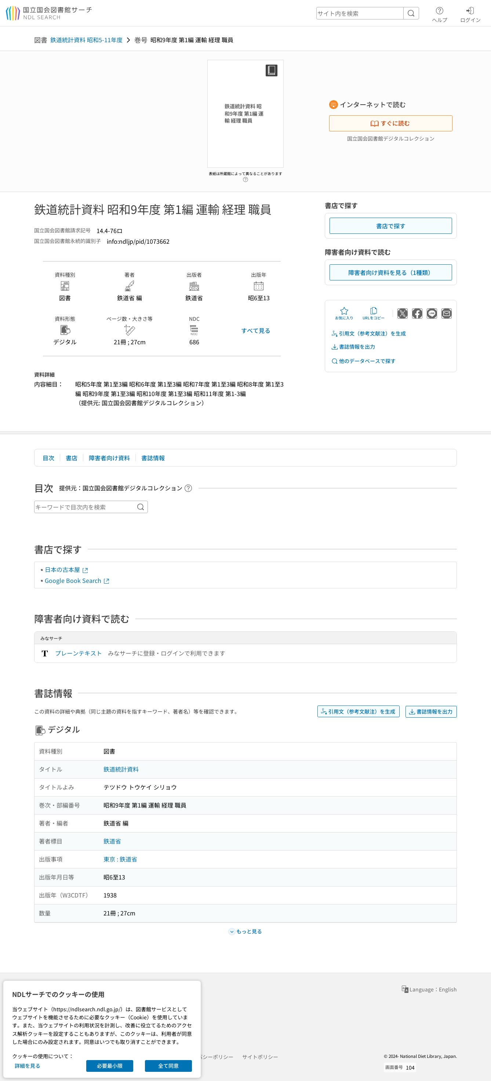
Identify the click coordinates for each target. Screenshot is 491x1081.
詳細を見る (27, 1065)
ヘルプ (439, 13)
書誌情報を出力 (353, 347)
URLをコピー (374, 313)
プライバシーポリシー (207, 1056)
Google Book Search (77, 580)
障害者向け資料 (109, 457)
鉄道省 (112, 841)
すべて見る (255, 330)
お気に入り (344, 313)
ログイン (470, 13)
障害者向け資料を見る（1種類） (391, 272)
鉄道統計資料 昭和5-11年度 (86, 39)
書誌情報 (153, 457)
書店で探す (390, 225)
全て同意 (168, 1065)
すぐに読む (390, 123)
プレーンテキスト (78, 653)
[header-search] (367, 13)
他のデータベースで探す (363, 361)
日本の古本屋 (67, 569)
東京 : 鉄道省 (120, 859)
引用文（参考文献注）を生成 (368, 333)
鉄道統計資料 (121, 769)
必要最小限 (110, 1065)
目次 (48, 457)
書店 (71, 457)
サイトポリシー (260, 1056)
